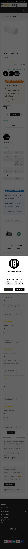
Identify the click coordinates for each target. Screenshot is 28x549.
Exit (8, 289)
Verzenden (19, 289)
